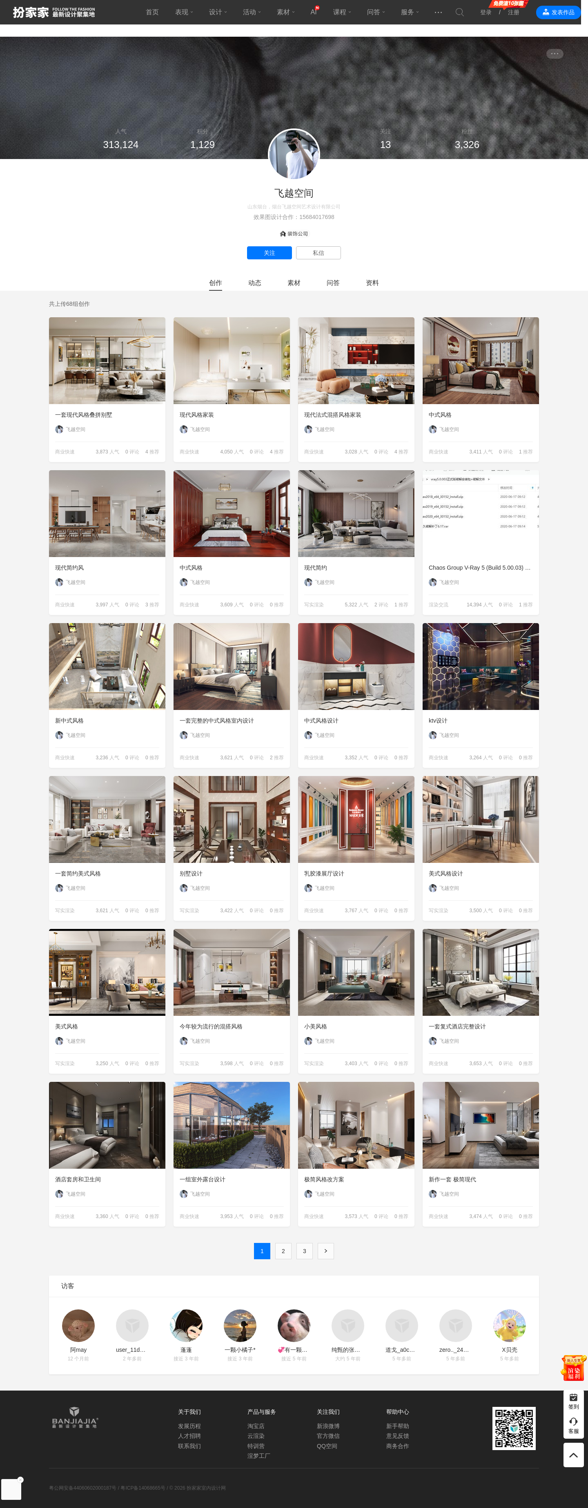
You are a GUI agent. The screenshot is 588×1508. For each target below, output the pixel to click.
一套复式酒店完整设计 (457, 1026)
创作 (215, 282)
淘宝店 (256, 1426)
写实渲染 (314, 605)
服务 (410, 12)
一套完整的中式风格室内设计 (217, 720)
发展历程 (189, 1426)
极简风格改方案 (324, 1179)
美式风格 (66, 1026)
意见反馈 (397, 1436)
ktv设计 (438, 720)
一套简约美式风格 (78, 873)
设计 (218, 12)
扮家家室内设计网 (54, 12)
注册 (520, 12)
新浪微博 (328, 1426)
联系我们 (189, 1446)
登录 (493, 12)
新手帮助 (397, 1426)
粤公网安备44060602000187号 (82, 1488)
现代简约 (315, 567)
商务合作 (397, 1446)
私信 (318, 253)
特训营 (256, 1446)
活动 (252, 12)
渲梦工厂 (258, 1456)
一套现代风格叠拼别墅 (83, 414)
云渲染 (256, 1436)
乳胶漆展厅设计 (324, 873)
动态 (254, 282)
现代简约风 (69, 567)
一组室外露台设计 (202, 1179)
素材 (286, 12)
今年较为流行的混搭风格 (211, 1026)
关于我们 (189, 1411)
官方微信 (328, 1436)
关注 (269, 253)
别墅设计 (191, 873)
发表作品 (570, 12)
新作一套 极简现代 (452, 1179)
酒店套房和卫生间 (78, 1179)
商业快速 (65, 452)
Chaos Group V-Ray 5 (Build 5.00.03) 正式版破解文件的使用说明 (484, 567)
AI (317, 12)
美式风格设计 (446, 873)
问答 (376, 12)
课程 (343, 12)
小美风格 (315, 1026)
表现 (185, 12)
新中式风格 (69, 720)
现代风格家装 (197, 414)
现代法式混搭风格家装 (332, 414)
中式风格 (440, 414)
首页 (155, 12)
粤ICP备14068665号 (142, 1488)
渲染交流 (438, 605)
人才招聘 (189, 1436)
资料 (372, 282)
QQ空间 (327, 1446)
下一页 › (326, 1251)
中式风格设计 (321, 720)
